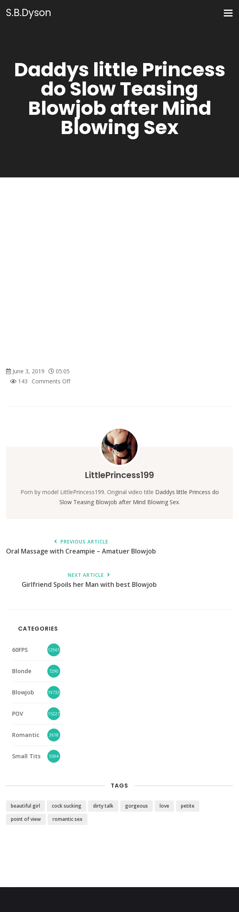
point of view (26, 819)
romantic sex (68, 819)
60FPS (20, 649)
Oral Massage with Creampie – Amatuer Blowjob (81, 547)
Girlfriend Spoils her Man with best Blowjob (89, 580)
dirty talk (103, 805)
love (164, 805)
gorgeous (136, 805)
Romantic (25, 735)
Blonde (21, 671)
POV (17, 713)
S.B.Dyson (28, 13)
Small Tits (26, 756)
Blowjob (23, 692)
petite (187, 805)
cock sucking (66, 805)
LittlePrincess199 (119, 475)
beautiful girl (25, 805)
